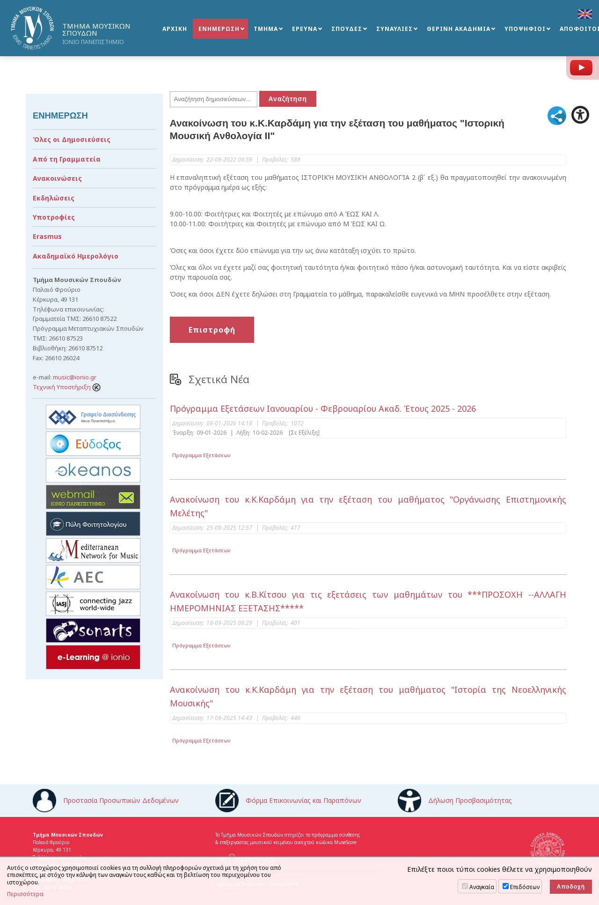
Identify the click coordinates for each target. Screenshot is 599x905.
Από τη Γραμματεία (67, 159)
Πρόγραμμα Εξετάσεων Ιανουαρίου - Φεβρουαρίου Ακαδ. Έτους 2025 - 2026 (323, 408)
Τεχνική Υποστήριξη (67, 387)
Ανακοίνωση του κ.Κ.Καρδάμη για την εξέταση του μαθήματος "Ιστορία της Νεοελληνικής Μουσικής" (368, 696)
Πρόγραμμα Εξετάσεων (201, 455)
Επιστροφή (212, 330)
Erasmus (47, 236)
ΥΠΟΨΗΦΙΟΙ (525, 29)
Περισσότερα (25, 894)
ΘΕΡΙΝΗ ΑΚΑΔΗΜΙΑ (458, 29)
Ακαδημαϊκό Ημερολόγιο (75, 256)
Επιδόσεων (525, 887)
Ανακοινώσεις (57, 178)
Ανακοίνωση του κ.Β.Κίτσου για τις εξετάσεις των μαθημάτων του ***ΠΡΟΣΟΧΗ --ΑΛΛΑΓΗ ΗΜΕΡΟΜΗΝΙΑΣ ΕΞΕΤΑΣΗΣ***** (368, 601)
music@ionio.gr (74, 377)
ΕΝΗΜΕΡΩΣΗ (219, 29)
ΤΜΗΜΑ (266, 29)
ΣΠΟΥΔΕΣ (346, 29)
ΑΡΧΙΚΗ (174, 29)
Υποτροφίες (54, 217)
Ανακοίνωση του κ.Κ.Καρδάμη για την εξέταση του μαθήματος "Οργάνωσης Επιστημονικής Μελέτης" (368, 506)
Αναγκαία (481, 887)
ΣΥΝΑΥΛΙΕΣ (394, 29)
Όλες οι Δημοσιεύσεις (71, 139)
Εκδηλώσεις (53, 197)
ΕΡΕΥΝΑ (304, 29)
